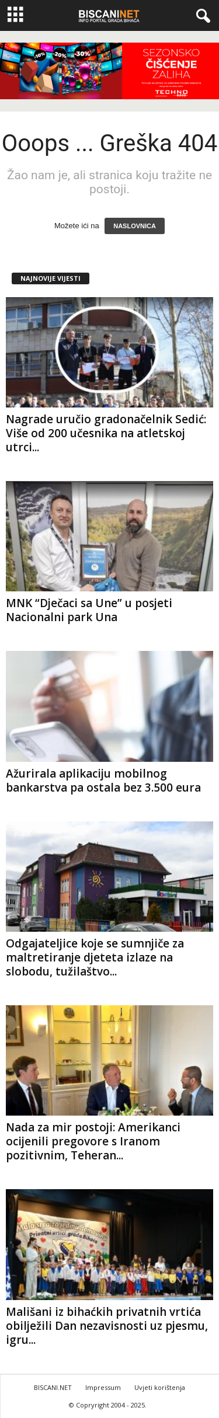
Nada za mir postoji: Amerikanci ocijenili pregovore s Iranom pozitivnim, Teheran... (93, 1141)
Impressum (103, 1387)
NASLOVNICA (134, 225)
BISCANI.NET (53, 1387)
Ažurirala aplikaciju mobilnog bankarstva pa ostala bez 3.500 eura (103, 780)
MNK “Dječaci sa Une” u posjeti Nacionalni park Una (89, 610)
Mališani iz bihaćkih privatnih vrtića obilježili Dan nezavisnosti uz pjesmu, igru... (107, 1325)
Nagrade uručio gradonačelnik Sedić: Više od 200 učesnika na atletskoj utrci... (106, 433)
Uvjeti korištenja (159, 1387)
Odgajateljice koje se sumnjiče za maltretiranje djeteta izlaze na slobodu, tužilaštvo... (95, 957)
